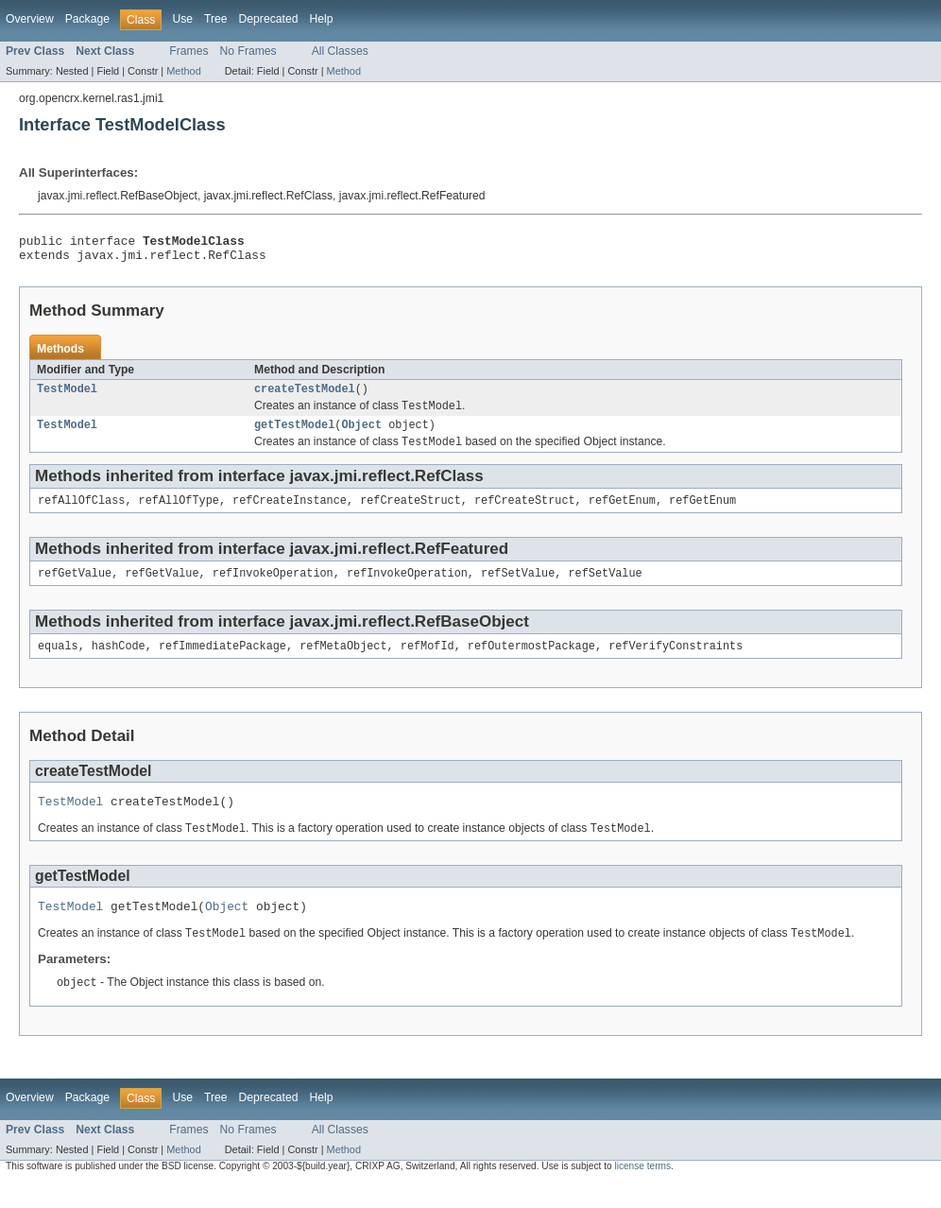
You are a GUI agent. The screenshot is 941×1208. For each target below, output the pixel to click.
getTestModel (294, 434)
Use (182, 19)
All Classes (340, 51)
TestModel (67, 396)
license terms (642, 1191)
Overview (30, 19)
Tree (216, 19)
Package (87, 19)
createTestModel (304, 396)
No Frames (248, 51)
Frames (188, 51)
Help (321, 19)
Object (361, 434)
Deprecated (269, 19)
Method (183, 71)
